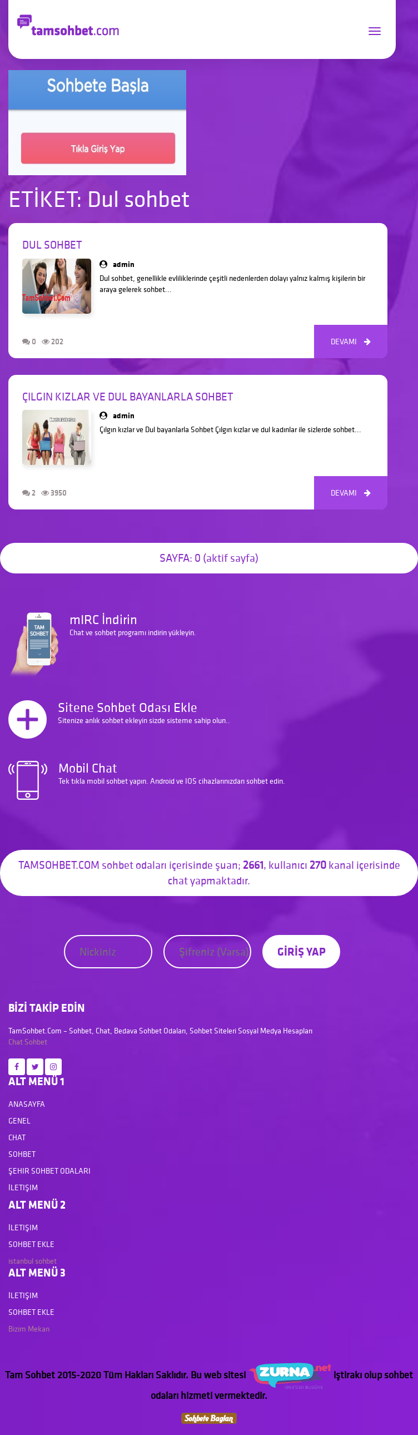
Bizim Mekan (28, 1329)
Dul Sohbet (52, 244)
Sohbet (35, 1042)
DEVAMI (351, 342)
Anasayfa (26, 1104)
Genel (19, 1121)
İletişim (23, 1187)
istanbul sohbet (32, 1261)
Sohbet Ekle (31, 1244)
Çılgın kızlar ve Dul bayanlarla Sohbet (127, 396)
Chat (15, 1042)
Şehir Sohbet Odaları (49, 1171)
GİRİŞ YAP (301, 951)
